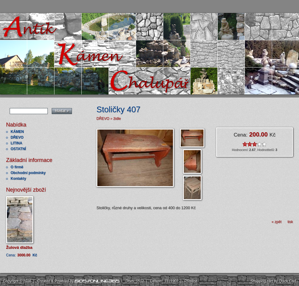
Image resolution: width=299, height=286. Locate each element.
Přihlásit (190, 281)
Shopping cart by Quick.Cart (273, 281)
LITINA (16, 143)
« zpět (276, 222)
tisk (290, 222)
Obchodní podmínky (28, 173)
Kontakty (18, 178)
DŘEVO (17, 137)
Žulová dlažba (19, 247)
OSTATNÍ (18, 149)
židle (117, 119)
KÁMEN (17, 132)
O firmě (17, 167)
